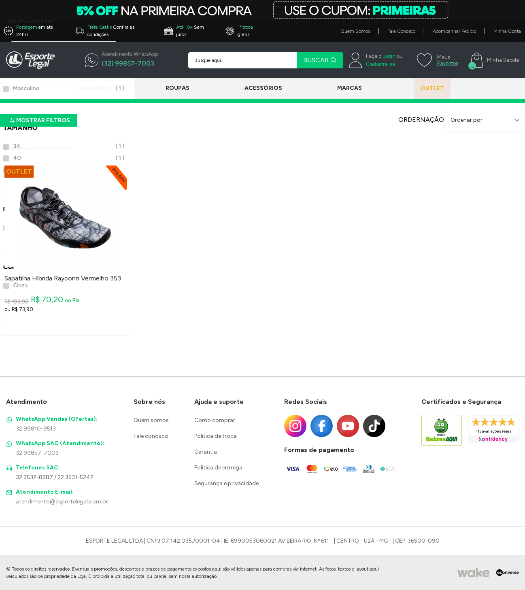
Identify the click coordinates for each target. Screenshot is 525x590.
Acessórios (256, 88)
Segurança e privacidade (226, 483)
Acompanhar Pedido (454, 31)
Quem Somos (355, 31)
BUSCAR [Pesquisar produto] (320, 60)
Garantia (205, 451)
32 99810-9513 (36, 428)
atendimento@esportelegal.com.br (62, 501)
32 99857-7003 (37, 453)
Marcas (338, 88)
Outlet (425, 88)
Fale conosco (151, 436)
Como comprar (214, 420)
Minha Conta (507, 31)
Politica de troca (215, 436)
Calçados (94, 88)
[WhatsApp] (121, 60)
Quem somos (151, 420)
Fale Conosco (401, 31)
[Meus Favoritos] (436, 60)
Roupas (174, 88)
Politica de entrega (218, 467)
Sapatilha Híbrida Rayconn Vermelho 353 (62, 278)
